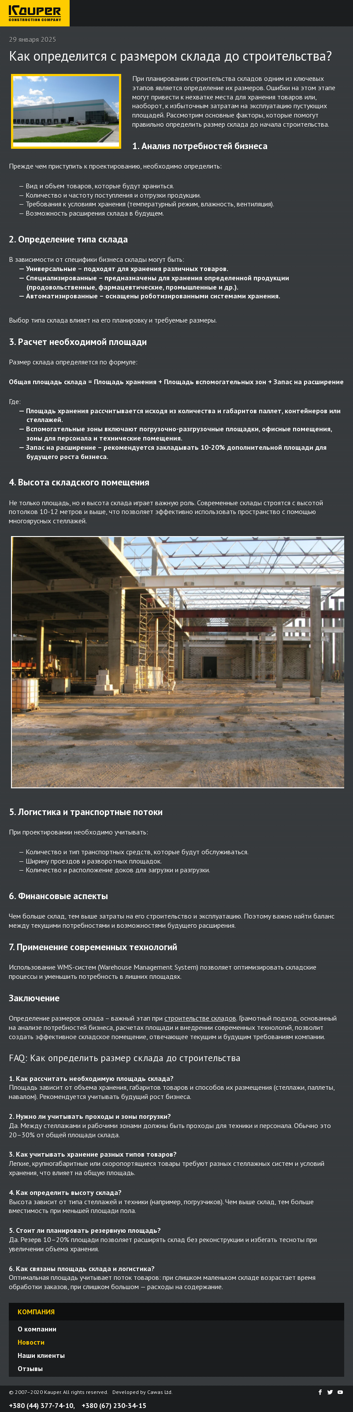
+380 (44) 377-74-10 (41, 1405)
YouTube (340, 1392)
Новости (31, 1342)
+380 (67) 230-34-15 (114, 1405)
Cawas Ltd (159, 1392)
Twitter (330, 1392)
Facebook (319, 1392)
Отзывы (30, 1368)
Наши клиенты (41, 1355)
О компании (37, 1328)
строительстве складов (200, 1018)
